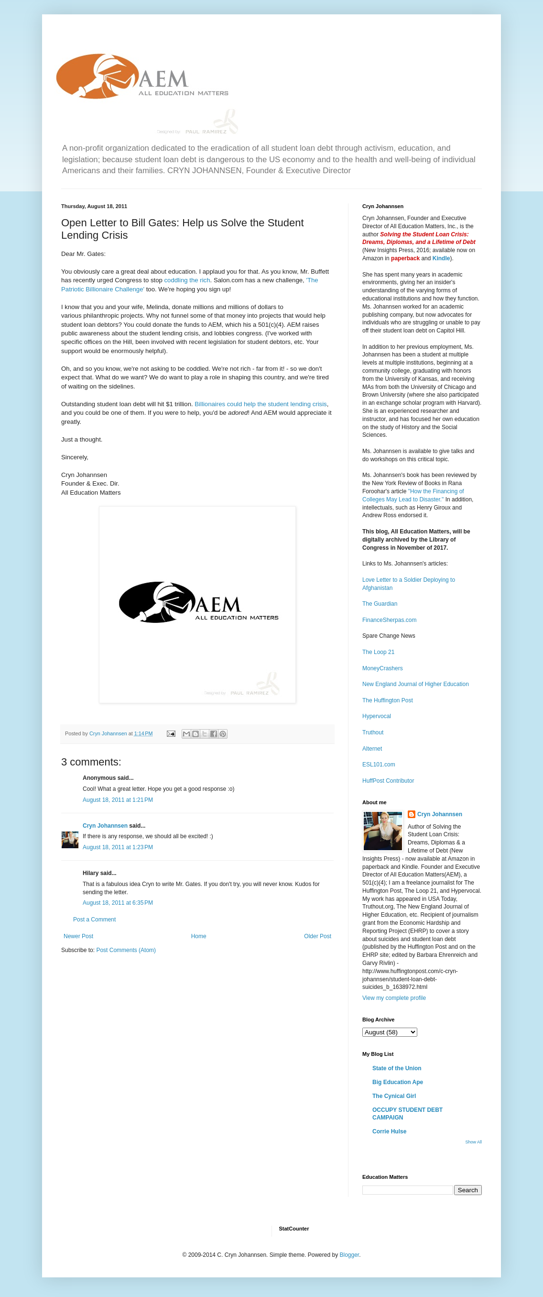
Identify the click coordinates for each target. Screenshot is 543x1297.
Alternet (372, 748)
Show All (473, 1142)
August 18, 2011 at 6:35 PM (118, 902)
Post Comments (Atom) (126, 950)
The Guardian (379, 603)
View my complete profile (394, 998)
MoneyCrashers (382, 668)
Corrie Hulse (389, 1131)
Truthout (372, 732)
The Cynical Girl (394, 1096)
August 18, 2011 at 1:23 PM (118, 847)
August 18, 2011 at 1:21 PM (118, 800)
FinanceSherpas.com (389, 620)
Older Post (317, 936)
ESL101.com (378, 764)
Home (198, 936)
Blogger (349, 1255)
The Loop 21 (378, 652)
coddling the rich (187, 280)
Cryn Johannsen (105, 825)
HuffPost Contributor (388, 780)
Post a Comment (94, 919)
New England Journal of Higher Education (415, 684)
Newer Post (78, 936)
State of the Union (397, 1068)
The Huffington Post (387, 700)
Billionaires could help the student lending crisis (260, 404)
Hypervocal (376, 716)
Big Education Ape (397, 1082)
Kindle (441, 258)
